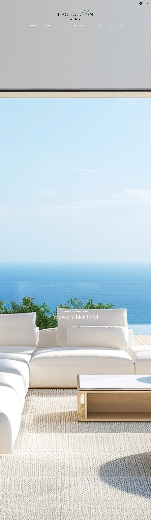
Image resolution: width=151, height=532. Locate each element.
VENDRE (33, 26)
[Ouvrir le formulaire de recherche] (75, 326)
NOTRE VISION (96, 26)
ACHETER (46, 26)
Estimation (79, 26)
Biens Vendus (62, 26)
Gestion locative (116, 26)
